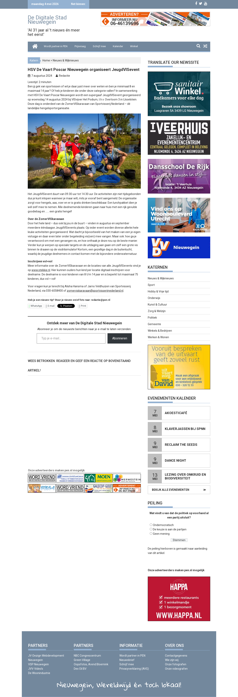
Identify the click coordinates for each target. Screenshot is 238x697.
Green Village (82, 660)
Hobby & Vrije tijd (158, 291)
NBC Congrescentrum (87, 655)
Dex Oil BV (80, 668)
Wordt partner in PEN (55, 46)
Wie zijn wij (171, 660)
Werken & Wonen (158, 337)
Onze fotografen (175, 664)
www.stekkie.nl (41, 270)
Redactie (64, 75)
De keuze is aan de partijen (169, 529)
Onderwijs (154, 298)
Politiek (152, 317)
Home (46, 60)
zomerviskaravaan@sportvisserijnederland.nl (95, 290)
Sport (151, 284)
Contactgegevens (176, 655)
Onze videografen (176, 668)
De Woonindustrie (39, 673)
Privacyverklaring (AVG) (134, 668)
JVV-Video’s (35, 668)
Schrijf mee (99, 46)
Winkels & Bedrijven (160, 330)
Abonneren (119, 338)
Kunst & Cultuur (157, 304)
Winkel (134, 46)
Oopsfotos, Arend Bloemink (91, 664)
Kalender (118, 46)
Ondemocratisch (163, 525)
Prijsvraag (80, 46)
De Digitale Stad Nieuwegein (47, 19)
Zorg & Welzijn (157, 311)
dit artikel (158, 553)
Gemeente (154, 324)
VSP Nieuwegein (38, 664)
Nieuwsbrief (126, 660)
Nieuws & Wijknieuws (66, 60)
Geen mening (161, 533)
